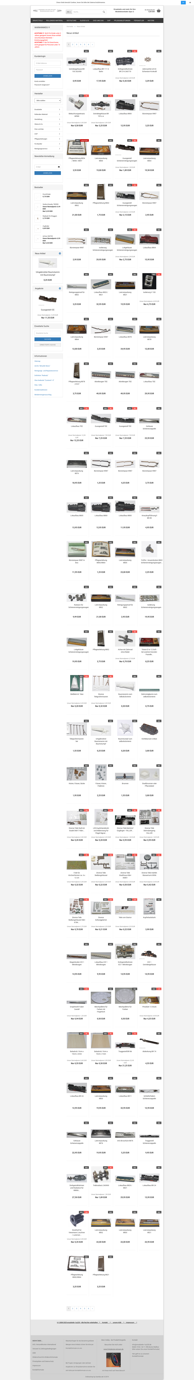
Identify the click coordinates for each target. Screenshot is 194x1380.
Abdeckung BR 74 (149, 1051)
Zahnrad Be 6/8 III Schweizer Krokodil (149, 70)
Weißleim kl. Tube (76, 694)
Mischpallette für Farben (125, 1008)
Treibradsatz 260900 (101, 1185)
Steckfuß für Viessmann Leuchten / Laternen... (77, 1232)
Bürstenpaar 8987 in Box (77, 561)
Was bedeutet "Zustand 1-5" (44, 380)
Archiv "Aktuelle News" (42, 366)
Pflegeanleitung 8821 (101, 1275)
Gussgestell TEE (101, 426)
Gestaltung (71, 20)
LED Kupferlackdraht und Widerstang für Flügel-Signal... (101, 830)
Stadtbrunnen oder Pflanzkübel (149, 784)
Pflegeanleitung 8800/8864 (101, 561)
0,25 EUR (48, 280)
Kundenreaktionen (40, 390)
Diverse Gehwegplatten (101, 918)
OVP (108, 20)
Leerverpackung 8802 (77, 204)
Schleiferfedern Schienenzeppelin (149, 1097)
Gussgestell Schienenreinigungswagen (127, 159)
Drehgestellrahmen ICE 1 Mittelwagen (125, 963)
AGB (34, 1353)
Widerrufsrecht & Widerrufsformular (45, 1357)
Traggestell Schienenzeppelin (149, 1142)
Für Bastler (139, 20)
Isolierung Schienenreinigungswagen (103, 249)
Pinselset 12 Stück (149, 1007)
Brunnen (125, 783)
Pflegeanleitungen (122, 20)
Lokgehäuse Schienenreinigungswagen (127, 249)
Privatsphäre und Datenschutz (43, 1361)
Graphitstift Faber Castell (77, 1008)
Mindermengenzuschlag (42, 395)
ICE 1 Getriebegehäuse (149, 963)
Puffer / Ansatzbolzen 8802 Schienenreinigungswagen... (152, 561)
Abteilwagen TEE (101, 382)
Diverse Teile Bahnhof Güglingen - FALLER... (125, 829)
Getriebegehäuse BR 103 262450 (77, 70)
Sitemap (37, 361)
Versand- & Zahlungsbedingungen (44, 1349)
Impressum (36, 1365)
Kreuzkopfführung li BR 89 (149, 517)
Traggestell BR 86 (125, 1051)
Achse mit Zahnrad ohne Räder (125, 651)
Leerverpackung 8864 (149, 159)
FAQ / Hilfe (38, 385)
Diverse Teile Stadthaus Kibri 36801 (125, 875)
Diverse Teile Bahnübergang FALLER (149, 830)
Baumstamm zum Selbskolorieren (125, 695)
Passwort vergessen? (42, 85)
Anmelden (47, 76)
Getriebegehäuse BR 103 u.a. (101, 115)
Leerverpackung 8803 (101, 1097)
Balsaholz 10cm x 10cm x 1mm (101, 1052)
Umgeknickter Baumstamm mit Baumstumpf (101, 741)
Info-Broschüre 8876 (125, 1141)
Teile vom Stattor (125, 917)
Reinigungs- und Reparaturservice (46, 371)
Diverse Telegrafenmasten (101, 695)
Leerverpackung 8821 (125, 293)
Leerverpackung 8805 (125, 561)
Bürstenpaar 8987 (149, 114)
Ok (183, 2)
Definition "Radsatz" (41, 375)
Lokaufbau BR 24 (76, 1096)
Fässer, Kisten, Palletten (101, 784)
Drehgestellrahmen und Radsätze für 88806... (77, 1187)
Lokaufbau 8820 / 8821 (101, 293)
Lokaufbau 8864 (149, 248)
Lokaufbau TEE (149, 382)
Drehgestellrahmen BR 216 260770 (125, 70)
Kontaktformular (38, 1370)
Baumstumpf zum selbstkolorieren (125, 740)
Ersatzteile (38, 20)
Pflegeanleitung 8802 (101, 203)
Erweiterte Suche (48, 345)
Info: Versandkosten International (44, 1344)
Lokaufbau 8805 (76, 516)
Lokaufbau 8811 (125, 1096)
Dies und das (98, 20)
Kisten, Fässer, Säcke (77, 783)
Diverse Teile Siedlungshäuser (101, 874)
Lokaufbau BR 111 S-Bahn (101, 70)
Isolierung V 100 (149, 292)
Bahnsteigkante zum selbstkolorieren (149, 695)
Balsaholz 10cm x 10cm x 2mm (77, 1052)
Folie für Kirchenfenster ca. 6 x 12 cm (76, 875)
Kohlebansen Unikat (149, 739)
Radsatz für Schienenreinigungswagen (78, 606)
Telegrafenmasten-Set (77, 740)
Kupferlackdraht (149, 917)
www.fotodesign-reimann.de (113, 1349)
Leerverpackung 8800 (101, 159)
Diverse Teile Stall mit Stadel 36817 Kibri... (77, 829)
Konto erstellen (39, 81)
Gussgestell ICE (47, 310)
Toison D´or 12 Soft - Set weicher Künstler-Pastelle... (149, 652)
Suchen (47, 339)
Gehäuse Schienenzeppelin (149, 427)
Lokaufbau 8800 (125, 114)
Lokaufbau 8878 (125, 337)
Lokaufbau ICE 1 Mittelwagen (101, 963)
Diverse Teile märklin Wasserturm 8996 (149, 874)
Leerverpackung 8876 (77, 472)
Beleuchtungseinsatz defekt (77, 115)
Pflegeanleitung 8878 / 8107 (77, 383)
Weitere (151, 20)
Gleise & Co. (84, 20)
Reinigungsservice (40, 149)
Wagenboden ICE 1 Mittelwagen (77, 963)
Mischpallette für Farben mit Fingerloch (101, 1009)
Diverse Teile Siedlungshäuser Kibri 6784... (76, 919)
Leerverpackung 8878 (149, 338)
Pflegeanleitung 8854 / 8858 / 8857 (77, 159)
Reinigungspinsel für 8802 (77, 293)
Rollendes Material (54, 20)
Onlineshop (89, 1377)
